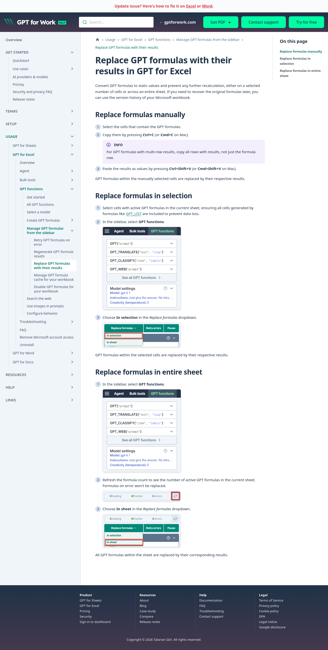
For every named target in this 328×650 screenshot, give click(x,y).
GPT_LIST (134, 213)
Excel (191, 6)
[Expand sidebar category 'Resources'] (72, 374)
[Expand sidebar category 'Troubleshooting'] (72, 321)
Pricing (85, 611)
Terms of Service (271, 600)
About (144, 600)
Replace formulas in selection (295, 61)
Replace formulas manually (301, 51)
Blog (143, 605)
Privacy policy (269, 605)
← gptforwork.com (177, 22)
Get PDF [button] (218, 22)
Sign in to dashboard (95, 622)
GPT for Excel (89, 605)
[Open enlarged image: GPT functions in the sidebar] (142, 268)
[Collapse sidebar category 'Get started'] (72, 52)
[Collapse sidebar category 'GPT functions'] (72, 189)
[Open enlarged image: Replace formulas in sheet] (142, 530)
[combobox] (116, 22)
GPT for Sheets (91, 600)
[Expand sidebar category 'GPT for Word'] (72, 353)
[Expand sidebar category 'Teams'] (72, 111)
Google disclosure (272, 627)
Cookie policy (269, 611)
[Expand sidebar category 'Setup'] (72, 123)
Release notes (150, 622)
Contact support (264, 22)
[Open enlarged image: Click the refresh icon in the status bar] (142, 496)
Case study (148, 611)
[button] (40, 387)
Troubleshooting (211, 611)
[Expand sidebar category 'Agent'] (72, 171)
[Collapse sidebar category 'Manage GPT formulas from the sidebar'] (72, 230)
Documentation (210, 600)
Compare (146, 616)
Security (86, 616)
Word (207, 6)
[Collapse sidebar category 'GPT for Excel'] (72, 154)
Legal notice (268, 622)
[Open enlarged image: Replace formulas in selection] (142, 334)
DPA (262, 616)
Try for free (306, 22)
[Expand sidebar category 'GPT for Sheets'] (72, 145)
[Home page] (97, 40)
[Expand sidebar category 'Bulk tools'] (72, 180)
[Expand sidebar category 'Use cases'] (72, 68)
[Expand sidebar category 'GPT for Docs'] (72, 362)
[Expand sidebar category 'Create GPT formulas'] (72, 220)
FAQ (202, 605)
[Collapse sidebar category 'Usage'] (72, 136)
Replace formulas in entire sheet (300, 73)
